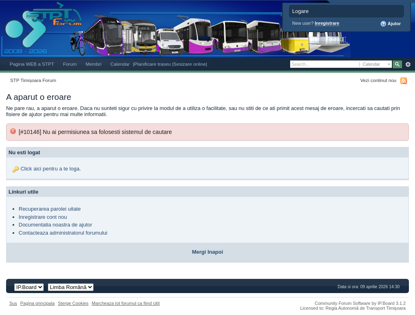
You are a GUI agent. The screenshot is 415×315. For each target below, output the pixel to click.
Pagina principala (37, 303)
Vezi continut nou (378, 80)
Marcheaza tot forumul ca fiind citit (126, 303)
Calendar (120, 64)
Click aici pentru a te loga (50, 169)
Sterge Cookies (73, 303)
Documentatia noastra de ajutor (55, 225)
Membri (93, 64)
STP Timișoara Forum (33, 80)
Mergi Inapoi (207, 252)
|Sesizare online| (189, 64)
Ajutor (390, 24)
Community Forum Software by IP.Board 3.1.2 (360, 303)
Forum (70, 64)
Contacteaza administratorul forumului (63, 233)
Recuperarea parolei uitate (50, 209)
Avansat (408, 64)
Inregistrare (327, 23)
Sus (13, 303)
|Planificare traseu (152, 64)
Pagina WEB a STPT (32, 64)
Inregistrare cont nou (43, 217)
